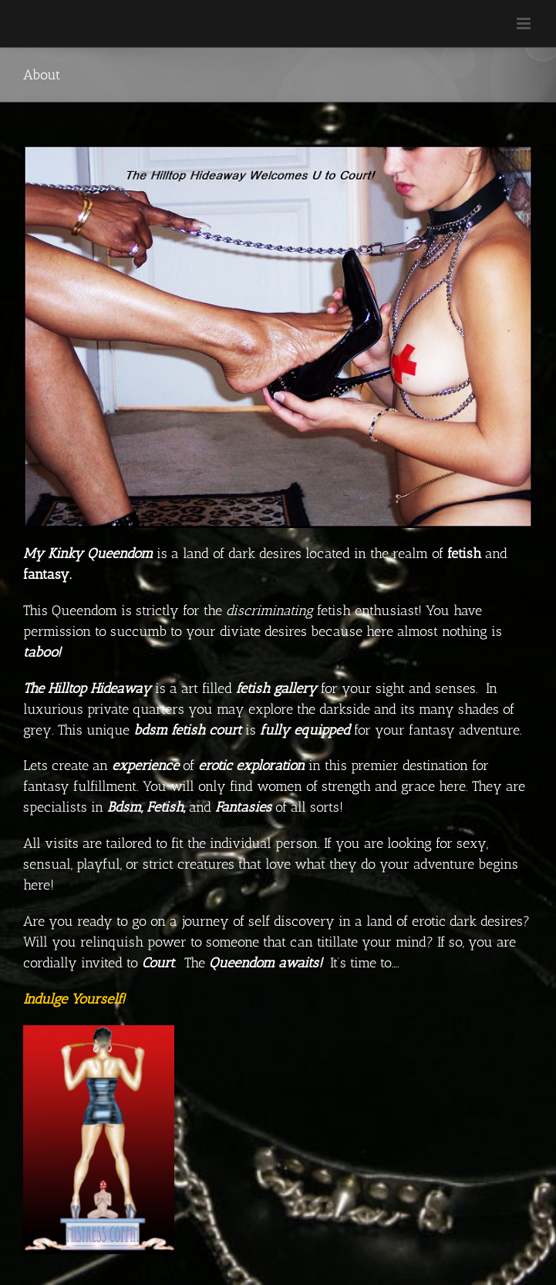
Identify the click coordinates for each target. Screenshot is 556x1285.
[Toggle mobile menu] (525, 23)
